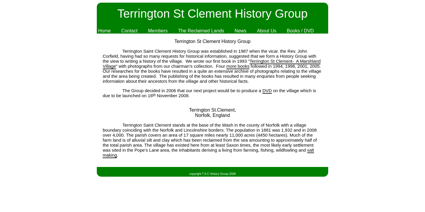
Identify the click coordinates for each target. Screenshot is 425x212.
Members (158, 30)
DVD (267, 90)
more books (237, 66)
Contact (129, 30)
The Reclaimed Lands (201, 30)
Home (104, 30)
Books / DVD (300, 30)
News (240, 30)
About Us (266, 30)
